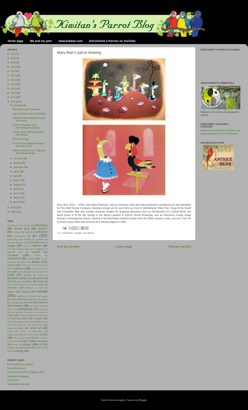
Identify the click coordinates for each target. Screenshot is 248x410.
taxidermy (11, 335)
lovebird (25, 291)
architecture (19, 236)
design (36, 261)
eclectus (11, 265)
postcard (40, 312)
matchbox (21, 296)
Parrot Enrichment (16, 368)
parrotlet (33, 306)
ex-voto (42, 265)
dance (23, 262)
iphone (39, 278)
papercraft (42, 302)
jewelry (28, 281)
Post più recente (68, 246)
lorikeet (10, 291)
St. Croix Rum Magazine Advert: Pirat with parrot (29, 144)
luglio (16, 176)
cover (13, 262)
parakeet (17, 305)
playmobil (19, 312)
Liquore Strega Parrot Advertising (29, 113)
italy (9, 281)
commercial (14, 258)
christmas (20, 249)
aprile (16, 189)
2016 (13, 80)
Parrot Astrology (21, 139)
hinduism (27, 275)
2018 (13, 71)
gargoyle (30, 272)
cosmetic (44, 259)
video (25, 341)
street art (35, 328)
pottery (22, 315)
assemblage (12, 239)
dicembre (18, 105)
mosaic (44, 296)
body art (19, 242)
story (20, 328)
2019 (13, 67)
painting (28, 302)
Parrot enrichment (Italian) (20, 364)
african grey (21, 228)
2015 (13, 84)
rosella (24, 318)
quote (31, 315)
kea (17, 285)
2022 (13, 54)
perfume (44, 306)
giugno (17, 180)
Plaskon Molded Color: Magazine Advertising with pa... (29, 151)
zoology (19, 350)
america (16, 232)
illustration (68, 233)
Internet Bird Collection (18, 384)
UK (32, 338)
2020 (13, 62)
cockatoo (12, 255)
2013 (13, 93)
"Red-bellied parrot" (15, 225)
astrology (27, 240)
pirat (9, 312)
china (9, 249)
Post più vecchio (179, 246)
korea (24, 285)
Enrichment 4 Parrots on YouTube (112, 41)
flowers (35, 269)
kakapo (10, 285)
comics (37, 255)
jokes (40, 281)
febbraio (17, 197)
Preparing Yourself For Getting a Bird (25, 372)
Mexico (33, 296)
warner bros (40, 348)
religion (13, 318)
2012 (13, 97)
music (25, 299)
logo (41, 288)
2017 (13, 75)
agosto (17, 171)
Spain (24, 325)
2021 (13, 58)
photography (25, 308)
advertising (41, 225)
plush (30, 312)
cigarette (40, 249)
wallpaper (11, 348)
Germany (41, 272)
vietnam (15, 345)
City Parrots (13, 380)
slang (43, 322)
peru (12, 309)
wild (9, 351)
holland (41, 275)
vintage (77, 233)
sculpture (38, 318)
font (43, 269)
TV (25, 338)
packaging (15, 302)
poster (10, 315)
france (20, 272)
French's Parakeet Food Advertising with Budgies (26, 126)
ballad (9, 243)
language (34, 285)
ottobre (17, 163)
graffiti (10, 274)
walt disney (88, 233)
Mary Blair (62, 204)
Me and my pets (41, 41)
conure (31, 258)
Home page (15, 41)
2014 (13, 88)
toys (45, 334)
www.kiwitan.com (70, 41)
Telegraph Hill (23, 335)
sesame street (23, 322)
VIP (41, 344)
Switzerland (37, 331)
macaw (42, 291)
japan (19, 281)
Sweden (23, 331)
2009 (13, 212)
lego (42, 284)
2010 (13, 207)
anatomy (28, 232)
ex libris (33, 265)
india (29, 278)
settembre (18, 167)
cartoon (36, 245)
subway (10, 331)
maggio (17, 184)
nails (35, 300)
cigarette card (14, 252)
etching (23, 265)
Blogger (143, 400)
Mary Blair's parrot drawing (26, 109)
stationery (35, 325)
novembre (18, 158)
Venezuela (43, 338)
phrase (42, 309)
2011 (13, 101)
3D (28, 225)
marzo (16, 193)
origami (44, 299)
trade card (17, 338)
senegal (10, 322)
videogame (42, 341)
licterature (12, 287)
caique (25, 246)
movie (14, 299)
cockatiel (35, 252)
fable (9, 269)
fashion (19, 268)
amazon (43, 228)
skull (35, 322)
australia (40, 239)
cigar (31, 249)
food (9, 271)
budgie (11, 245)
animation (42, 231)
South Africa (12, 325)
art (34, 236)
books (30, 242)
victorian (14, 341)
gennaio (17, 202)
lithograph (29, 288)
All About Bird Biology (18, 376)
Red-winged (43, 315)
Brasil (41, 242)
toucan (36, 334)
